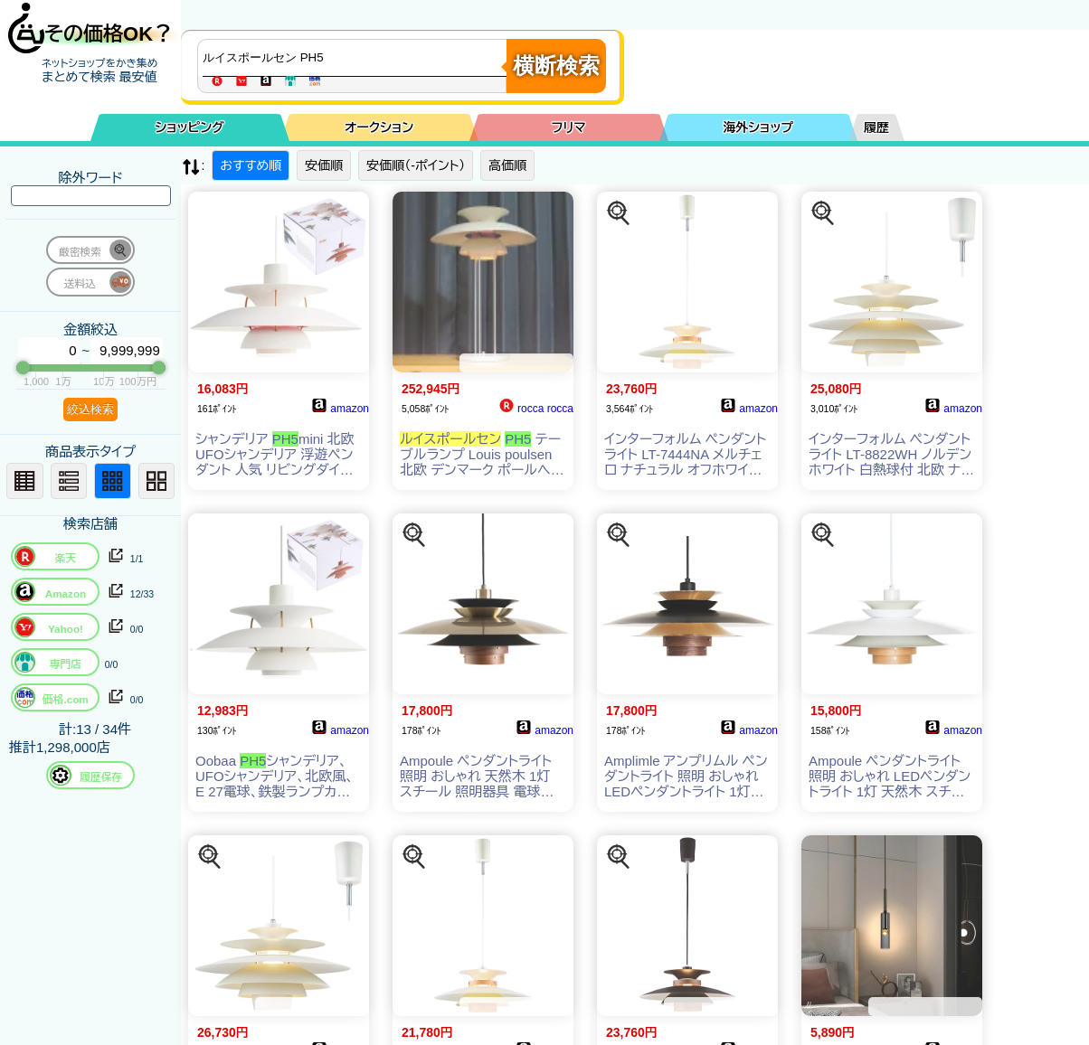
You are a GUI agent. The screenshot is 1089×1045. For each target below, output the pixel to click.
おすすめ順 (250, 165)
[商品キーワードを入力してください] (356, 58)
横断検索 (556, 65)
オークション (379, 127)
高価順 (507, 165)
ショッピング (190, 127)
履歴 (876, 127)
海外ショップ (758, 127)
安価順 (324, 165)
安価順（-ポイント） (415, 165)
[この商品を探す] (618, 213)
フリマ (569, 127)
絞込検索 (90, 409)
